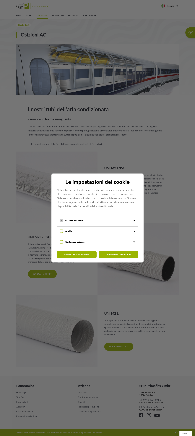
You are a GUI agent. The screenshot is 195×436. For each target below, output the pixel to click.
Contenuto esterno (75, 241)
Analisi (68, 231)
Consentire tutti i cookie (76, 254)
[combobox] (185, 433)
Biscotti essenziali (74, 220)
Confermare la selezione (118, 254)
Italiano (184, 433)
